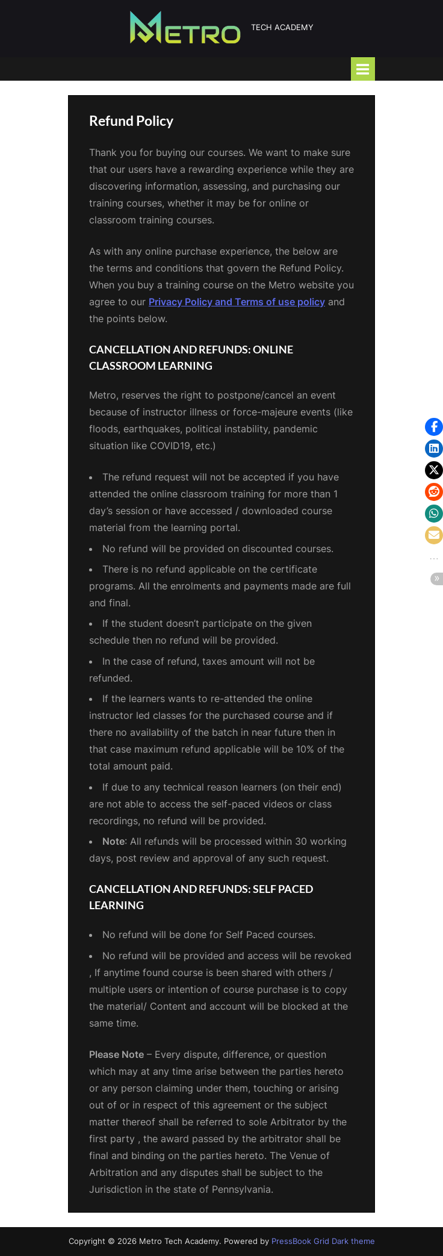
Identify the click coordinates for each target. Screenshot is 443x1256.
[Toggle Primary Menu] (363, 69)
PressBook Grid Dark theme (323, 1241)
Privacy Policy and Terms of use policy (237, 302)
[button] (434, 427)
